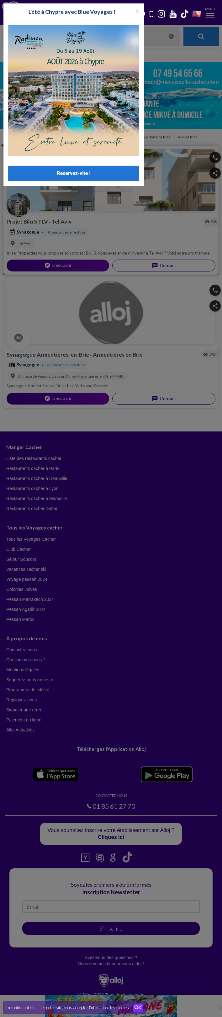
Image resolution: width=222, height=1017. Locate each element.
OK (138, 1007)
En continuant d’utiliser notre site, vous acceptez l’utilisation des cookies (67, 1007)
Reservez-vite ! (74, 173)
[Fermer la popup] (137, 11)
